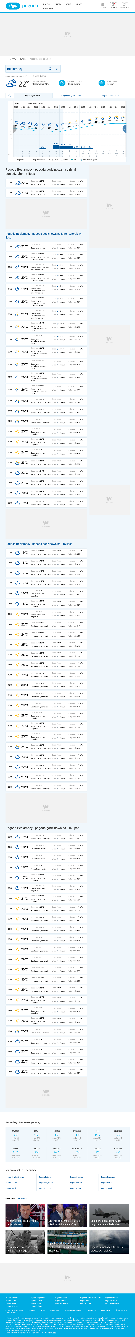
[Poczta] (103, 6)
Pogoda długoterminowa (71, 95)
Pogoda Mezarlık (76, 1183)
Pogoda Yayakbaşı (46, 1183)
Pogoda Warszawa (112, 1303)
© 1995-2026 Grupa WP (14, 1310)
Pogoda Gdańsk (61, 1298)
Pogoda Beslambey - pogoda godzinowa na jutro (36, 233)
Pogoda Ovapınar (76, 1177)
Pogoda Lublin (60, 1301)
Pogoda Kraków (36, 1301)
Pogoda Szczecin (86, 1303)
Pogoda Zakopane (37, 1306)
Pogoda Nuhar (75, 1188)
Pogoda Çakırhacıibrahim (15, 1177)
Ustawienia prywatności (73, 1310)
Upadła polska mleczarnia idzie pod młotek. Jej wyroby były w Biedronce (65, 1247)
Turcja (23, 59)
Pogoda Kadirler (11, 1183)
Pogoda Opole (11, 1303)
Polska (46, 4)
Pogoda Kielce (11, 1301)
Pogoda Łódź (85, 1301)
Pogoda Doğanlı (45, 1177)
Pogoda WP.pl (11, 59)
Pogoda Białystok (12, 1298)
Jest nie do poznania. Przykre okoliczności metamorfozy (64, 1222)
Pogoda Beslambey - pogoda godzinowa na (33, 544)
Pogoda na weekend (110, 95)
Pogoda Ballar (106, 1183)
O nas (43, 1310)
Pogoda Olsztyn (111, 1301)
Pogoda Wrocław (12, 1306)
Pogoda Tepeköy (45, 1188)
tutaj (55, 1333)
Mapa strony (105, 1310)
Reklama (31, 1310)
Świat (68, 4)
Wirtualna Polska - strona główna (13, 6)
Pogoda (30, 6)
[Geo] (57, 69)
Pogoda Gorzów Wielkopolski (91, 1298)
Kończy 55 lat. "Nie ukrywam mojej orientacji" (21, 1222)
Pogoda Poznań (36, 1303)
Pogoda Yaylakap (107, 1188)
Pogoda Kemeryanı (108, 1177)
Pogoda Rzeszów (61, 1303)
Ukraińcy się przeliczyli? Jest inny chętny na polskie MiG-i (106, 1222)
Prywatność (54, 1310)
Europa (57, 4)
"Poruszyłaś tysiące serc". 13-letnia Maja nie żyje (22, 1248)
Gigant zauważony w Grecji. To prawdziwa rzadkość (107, 1248)
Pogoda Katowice (111, 1298)
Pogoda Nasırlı (11, 1188)
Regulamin (92, 1310)
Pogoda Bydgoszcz (37, 1298)
